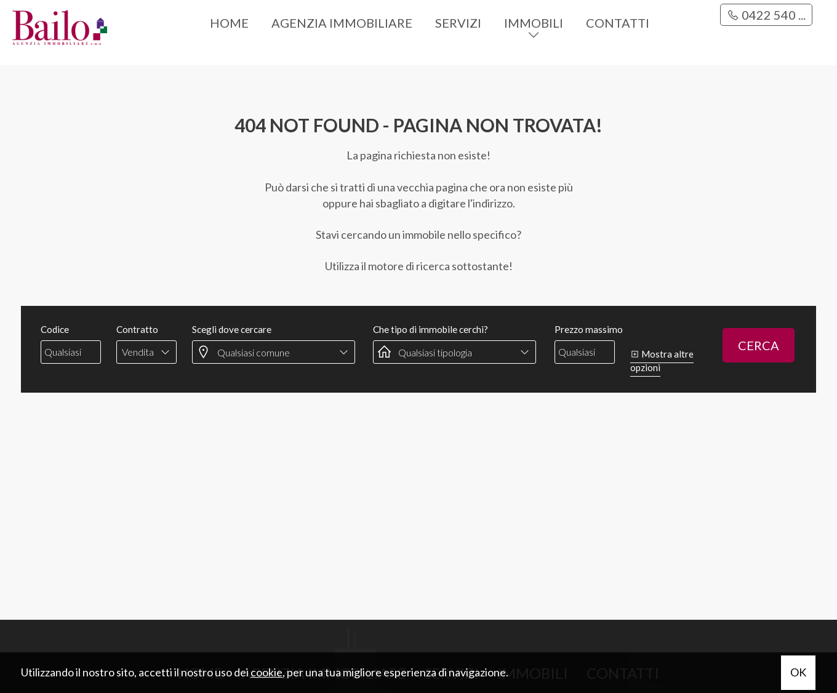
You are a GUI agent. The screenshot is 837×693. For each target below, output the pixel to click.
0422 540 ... (766, 14)
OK (798, 672)
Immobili (533, 22)
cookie (266, 672)
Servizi (458, 22)
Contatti (617, 22)
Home (229, 22)
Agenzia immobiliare (341, 22)
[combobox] (146, 352)
